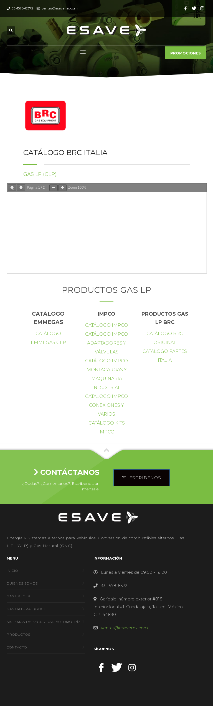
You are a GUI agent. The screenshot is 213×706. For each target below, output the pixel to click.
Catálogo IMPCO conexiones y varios (106, 405)
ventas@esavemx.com (59, 8)
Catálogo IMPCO (106, 325)
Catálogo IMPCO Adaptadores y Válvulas (106, 343)
